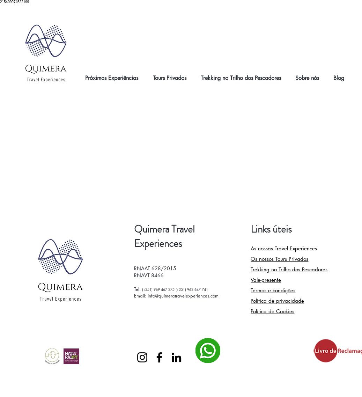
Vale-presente (266, 280)
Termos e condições (273, 290)
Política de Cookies (272, 311)
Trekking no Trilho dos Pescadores (289, 269)
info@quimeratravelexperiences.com (183, 296)
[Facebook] (159, 357)
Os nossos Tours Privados (279, 259)
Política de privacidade (277, 300)
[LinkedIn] (176, 357)
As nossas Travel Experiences (284, 248)
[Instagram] (142, 357)
